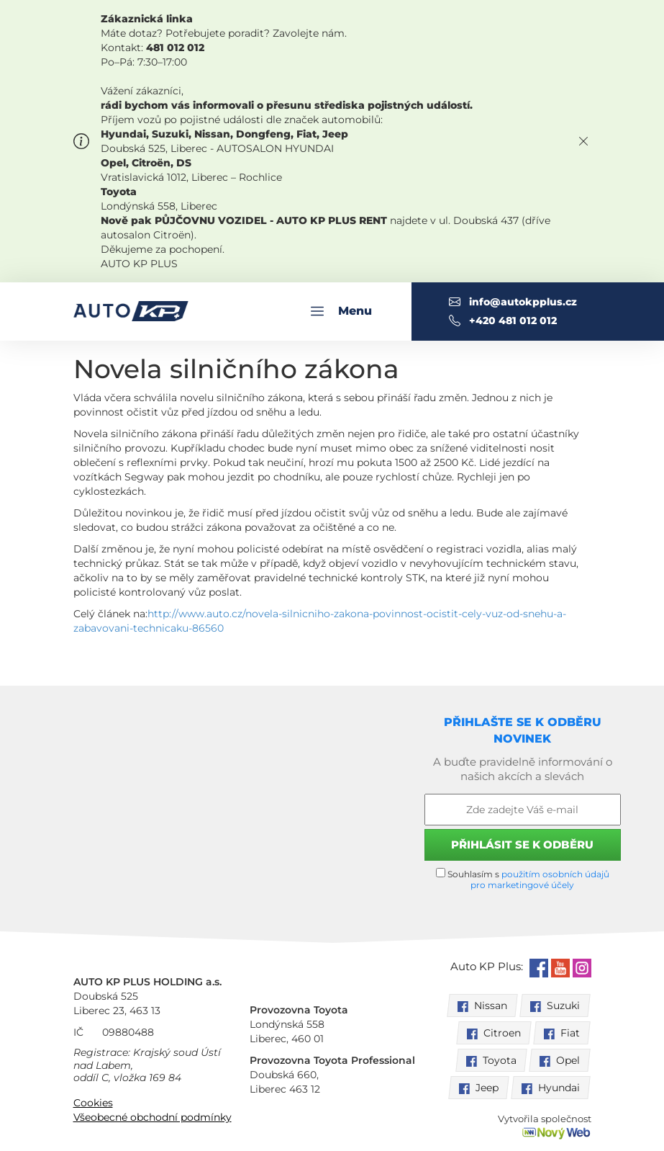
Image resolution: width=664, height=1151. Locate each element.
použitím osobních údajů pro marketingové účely (539, 879)
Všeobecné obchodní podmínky (152, 1117)
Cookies (93, 1102)
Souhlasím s (522, 879)
